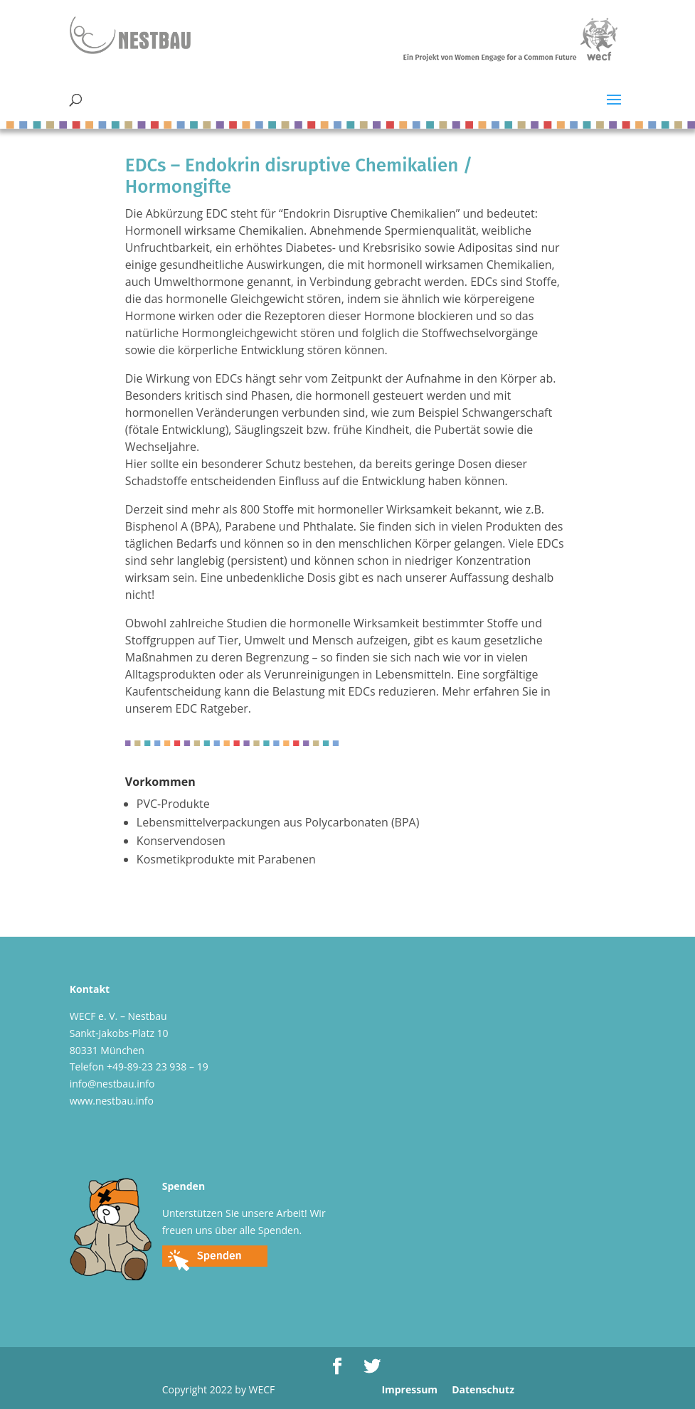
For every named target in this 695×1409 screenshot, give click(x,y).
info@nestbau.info (112, 1083)
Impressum (409, 1389)
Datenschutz (483, 1389)
